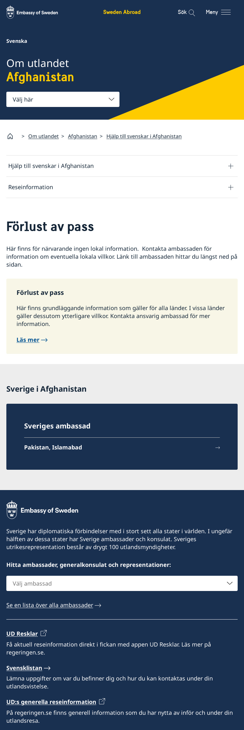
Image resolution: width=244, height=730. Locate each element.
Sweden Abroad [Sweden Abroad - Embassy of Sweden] (122, 12)
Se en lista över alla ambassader (49, 605)
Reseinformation (30, 187)
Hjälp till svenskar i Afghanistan (144, 136)
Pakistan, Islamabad (53, 447)
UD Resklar (22, 633)
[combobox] (62, 99)
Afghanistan (82, 136)
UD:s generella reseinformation (51, 702)
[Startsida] (12, 136)
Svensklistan (24, 668)
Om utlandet (43, 136)
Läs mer (28, 339)
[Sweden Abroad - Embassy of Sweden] (38, 12)
